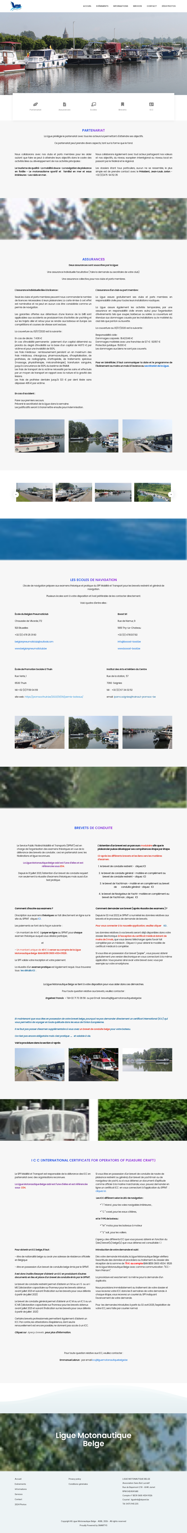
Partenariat (35, 106)
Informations (120, 6)
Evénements (102, 6)
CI (165, 925)
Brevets (122, 106)
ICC (151, 106)
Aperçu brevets (36, 1332)
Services (137, 6)
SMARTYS (102, 1525)
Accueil (87, 6)
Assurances (64, 106)
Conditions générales (78, 1484)
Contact (152, 6)
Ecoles (93, 106)
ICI (160, 1242)
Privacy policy (75, 1479)
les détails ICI (28, 970)
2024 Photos (169, 6)
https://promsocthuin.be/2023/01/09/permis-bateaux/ (54, 696)
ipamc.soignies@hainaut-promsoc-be (135, 696)
